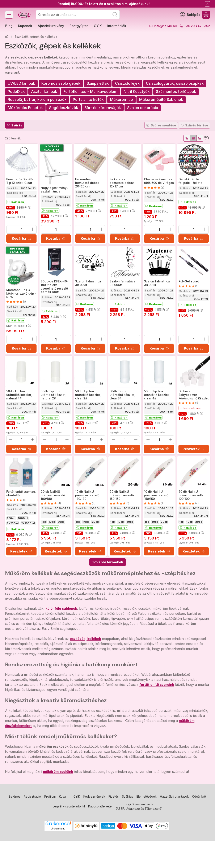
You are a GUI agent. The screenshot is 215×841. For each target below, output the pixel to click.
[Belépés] (190, 15)
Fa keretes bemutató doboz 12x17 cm (122, 182)
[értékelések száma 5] (188, 286)
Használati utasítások (174, 796)
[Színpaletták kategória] (97, 83)
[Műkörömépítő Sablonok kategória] (161, 99)
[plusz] (32, 229)
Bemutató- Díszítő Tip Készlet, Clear (19, 181)
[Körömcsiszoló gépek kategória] (61, 83)
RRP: (18, 326)
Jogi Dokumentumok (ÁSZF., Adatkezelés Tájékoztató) (139, 806)
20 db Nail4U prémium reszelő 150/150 (122, 495)
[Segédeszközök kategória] (63, 108)
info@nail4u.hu (165, 26)
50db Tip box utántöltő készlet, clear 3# (122, 394)
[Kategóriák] (9, 15)
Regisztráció (32, 796)
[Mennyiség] (21, 229)
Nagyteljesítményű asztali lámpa (54, 189)
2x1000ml (28, 523)
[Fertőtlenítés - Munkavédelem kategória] (90, 91)
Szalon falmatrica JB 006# (122, 283)
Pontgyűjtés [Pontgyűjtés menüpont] (78, 26)
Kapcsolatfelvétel (100, 806)
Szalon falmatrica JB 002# (157, 283)
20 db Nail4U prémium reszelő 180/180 (53, 495)
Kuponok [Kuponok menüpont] (25, 26)
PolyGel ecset (188, 281)
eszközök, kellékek (85, 639)
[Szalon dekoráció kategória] (143, 108)
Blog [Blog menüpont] (9, 26)
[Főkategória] (6, 37)
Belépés (14, 796)
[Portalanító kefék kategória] (88, 99)
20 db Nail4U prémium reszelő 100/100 (190, 495)
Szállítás (127, 796)
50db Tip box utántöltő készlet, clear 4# (157, 394)
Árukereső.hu (58, 828)
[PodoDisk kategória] (16, 91)
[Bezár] (207, 3)
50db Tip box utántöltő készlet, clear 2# (88, 394)
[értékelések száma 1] (16, 301)
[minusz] (10, 229)
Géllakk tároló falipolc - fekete (190, 181)
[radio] (187, 138)
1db (43, 521)
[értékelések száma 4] (51, 503)
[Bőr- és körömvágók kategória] (103, 108)
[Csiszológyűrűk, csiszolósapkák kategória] (174, 83)
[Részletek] (193, 449)
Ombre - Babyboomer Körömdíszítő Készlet (193, 394)
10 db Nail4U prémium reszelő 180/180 (87, 495)
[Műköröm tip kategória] (121, 99)
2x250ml (13, 523)
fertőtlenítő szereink (156, 684)
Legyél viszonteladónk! (69, 806)
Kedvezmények (94, 796)
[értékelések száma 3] (154, 187)
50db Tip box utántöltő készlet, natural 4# (19, 394)
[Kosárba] (21, 238)
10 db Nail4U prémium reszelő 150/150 (156, 495)
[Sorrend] (206, 138)
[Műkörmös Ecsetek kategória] (25, 108)
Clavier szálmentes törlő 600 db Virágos (159, 181)
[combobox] (78, 14)
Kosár (63, 796)
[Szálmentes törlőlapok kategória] (176, 91)
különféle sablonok (61, 608)
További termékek (107, 562)
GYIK (76, 796)
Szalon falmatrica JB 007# (88, 283)
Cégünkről (199, 796)
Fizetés (114, 796)
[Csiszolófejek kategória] (127, 83)
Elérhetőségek (146, 796)
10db (52, 521)
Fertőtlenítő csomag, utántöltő (21, 493)
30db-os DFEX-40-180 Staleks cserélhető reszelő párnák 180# (54, 286)
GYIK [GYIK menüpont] (98, 26)
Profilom (50, 796)
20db (61, 521)
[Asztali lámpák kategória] (44, 91)
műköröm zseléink (58, 772)
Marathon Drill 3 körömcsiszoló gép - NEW (21, 293)
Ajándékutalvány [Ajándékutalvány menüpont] (51, 26)
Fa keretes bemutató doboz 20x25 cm (87, 182)
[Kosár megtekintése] (206, 15)
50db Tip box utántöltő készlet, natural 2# (53, 394)
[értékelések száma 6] (16, 500)
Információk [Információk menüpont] (116, 26)
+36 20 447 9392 (197, 26)
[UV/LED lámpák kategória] (21, 83)
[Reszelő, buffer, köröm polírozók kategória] (37, 99)
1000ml (23, 518)
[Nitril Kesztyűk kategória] (136, 91)
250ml (11, 518)
